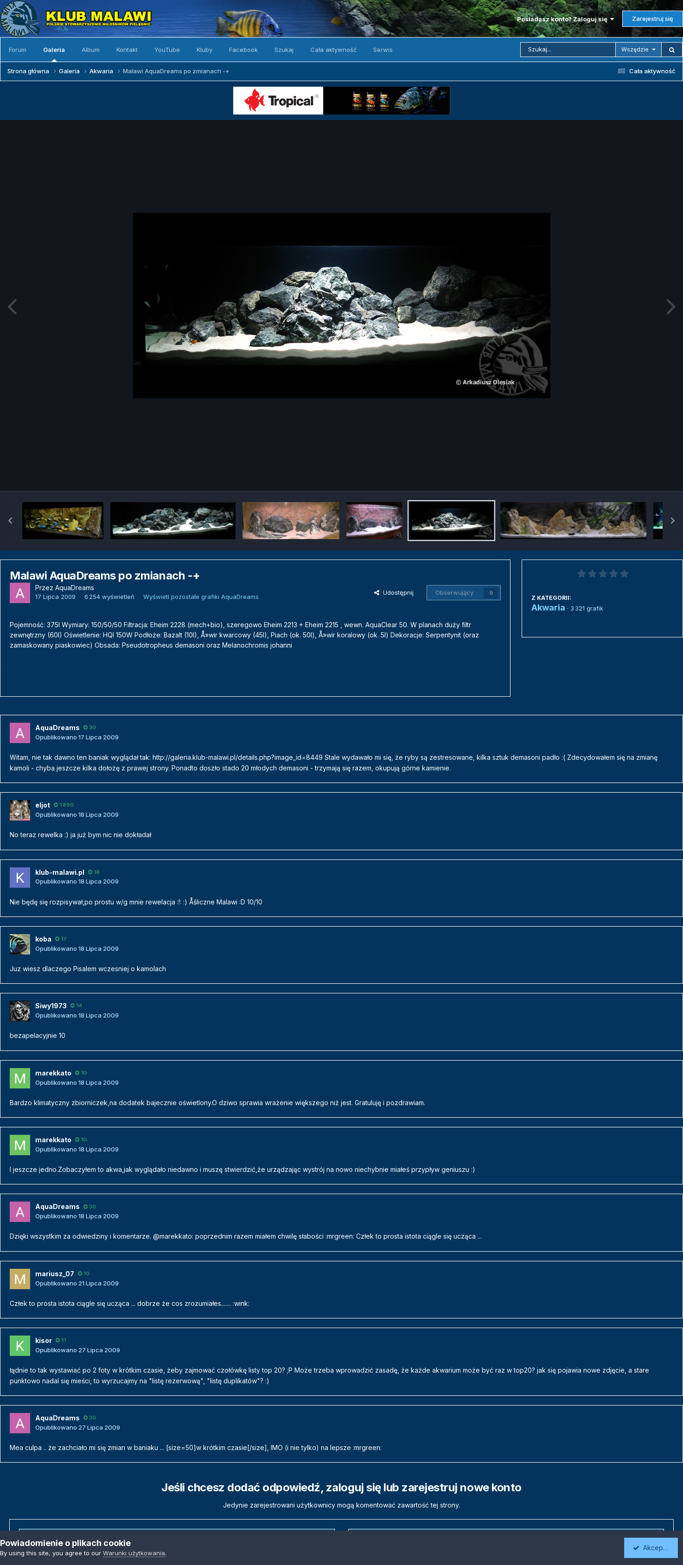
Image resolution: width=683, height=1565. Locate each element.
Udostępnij (394, 592)
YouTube (167, 49)
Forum (17, 49)
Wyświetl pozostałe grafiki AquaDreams (201, 596)
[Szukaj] (568, 50)
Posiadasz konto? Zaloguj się (565, 19)
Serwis (383, 49)
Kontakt (127, 49)
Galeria (54, 54)
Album (91, 49)
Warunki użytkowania (134, 1553)
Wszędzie (635, 49)
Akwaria (548, 607)
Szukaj (284, 49)
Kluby (204, 49)
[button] (10, 520)
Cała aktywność (333, 49)
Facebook (243, 49)
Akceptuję (652, 1548)
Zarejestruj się (652, 18)
